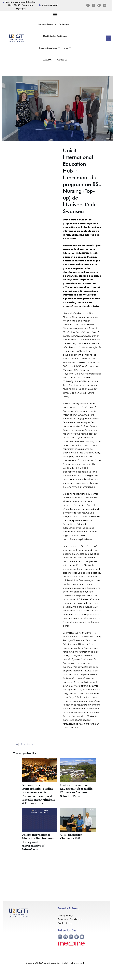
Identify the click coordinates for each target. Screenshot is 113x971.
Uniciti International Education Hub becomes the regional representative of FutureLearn (39, 831)
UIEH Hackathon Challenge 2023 (78, 831)
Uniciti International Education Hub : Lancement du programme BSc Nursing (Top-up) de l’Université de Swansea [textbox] (82, 180)
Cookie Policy (65, 923)
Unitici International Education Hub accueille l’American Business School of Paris (78, 783)
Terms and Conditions (69, 919)
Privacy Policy (65, 915)
